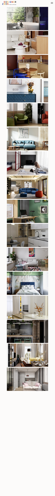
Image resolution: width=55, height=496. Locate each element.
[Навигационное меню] (52, 3)
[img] (27, 90)
